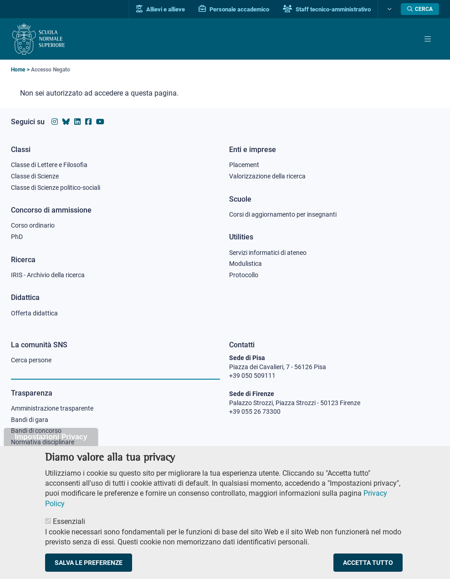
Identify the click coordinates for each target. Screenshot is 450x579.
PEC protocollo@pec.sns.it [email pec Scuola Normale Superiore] (271, 452)
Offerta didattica (34, 313)
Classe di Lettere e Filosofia (49, 164)
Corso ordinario (33, 225)
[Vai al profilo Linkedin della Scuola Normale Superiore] (77, 121)
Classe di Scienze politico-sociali (55, 187)
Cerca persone (31, 360)
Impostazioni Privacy (51, 445)
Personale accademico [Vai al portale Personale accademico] (234, 9)
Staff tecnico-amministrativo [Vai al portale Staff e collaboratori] (327, 9)
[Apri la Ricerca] (420, 9)
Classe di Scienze (35, 176)
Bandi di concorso (36, 430)
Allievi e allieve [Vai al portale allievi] (160, 9)
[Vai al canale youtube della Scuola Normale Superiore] (100, 121)
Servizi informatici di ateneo (268, 252)
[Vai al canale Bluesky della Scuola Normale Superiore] (66, 121)
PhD (17, 236)
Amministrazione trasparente (52, 408)
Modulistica (245, 263)
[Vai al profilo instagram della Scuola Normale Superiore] (54, 121)
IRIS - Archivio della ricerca (48, 275)
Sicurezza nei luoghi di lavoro (51, 453)
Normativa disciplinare (42, 442)
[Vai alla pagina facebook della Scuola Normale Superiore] (88, 121)
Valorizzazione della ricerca (267, 176)
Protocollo (243, 275)
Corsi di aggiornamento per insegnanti (283, 214)
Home (18, 69)
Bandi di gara (29, 419)
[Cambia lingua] (388, 9)
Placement (244, 164)
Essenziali (69, 530)
